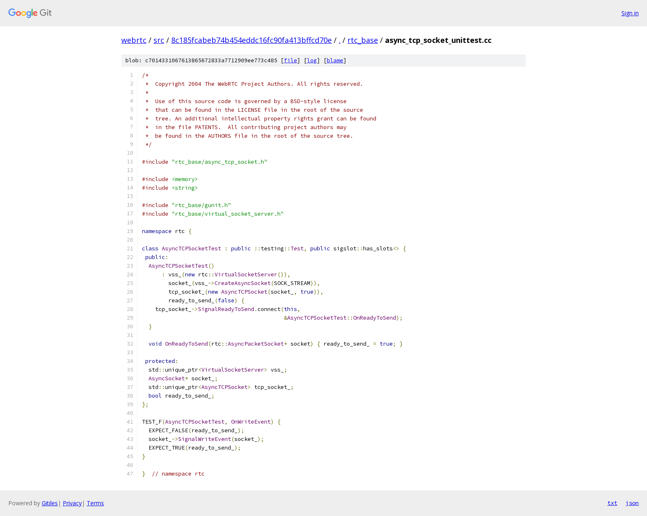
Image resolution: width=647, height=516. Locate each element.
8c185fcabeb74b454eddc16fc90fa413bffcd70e (251, 40)
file (290, 60)
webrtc (133, 40)
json (632, 503)
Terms (95, 503)
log (312, 60)
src (158, 40)
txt (612, 503)
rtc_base (362, 40)
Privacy (72, 503)
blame (335, 60)
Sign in (630, 13)
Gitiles (50, 503)
